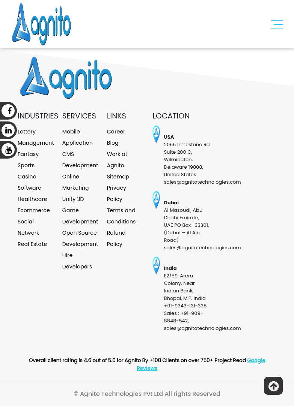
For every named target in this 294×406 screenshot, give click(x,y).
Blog (113, 143)
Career (116, 131)
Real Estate (32, 244)
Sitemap (118, 176)
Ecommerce (34, 210)
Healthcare (32, 199)
